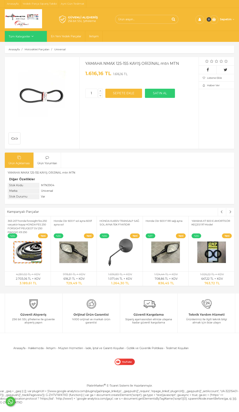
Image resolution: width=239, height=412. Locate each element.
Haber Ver (211, 85)
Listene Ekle (212, 77)
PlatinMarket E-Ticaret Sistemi (108, 385)
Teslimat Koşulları (177, 348)
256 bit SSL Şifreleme (82, 21)
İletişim (51, 348)
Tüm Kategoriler (19, 36)
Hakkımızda (36, 348)
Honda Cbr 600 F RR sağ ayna (164, 220)
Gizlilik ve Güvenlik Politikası (145, 348)
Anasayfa (19, 348)
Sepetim (227, 19)
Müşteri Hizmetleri (70, 348)
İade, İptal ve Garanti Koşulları (104, 348)
